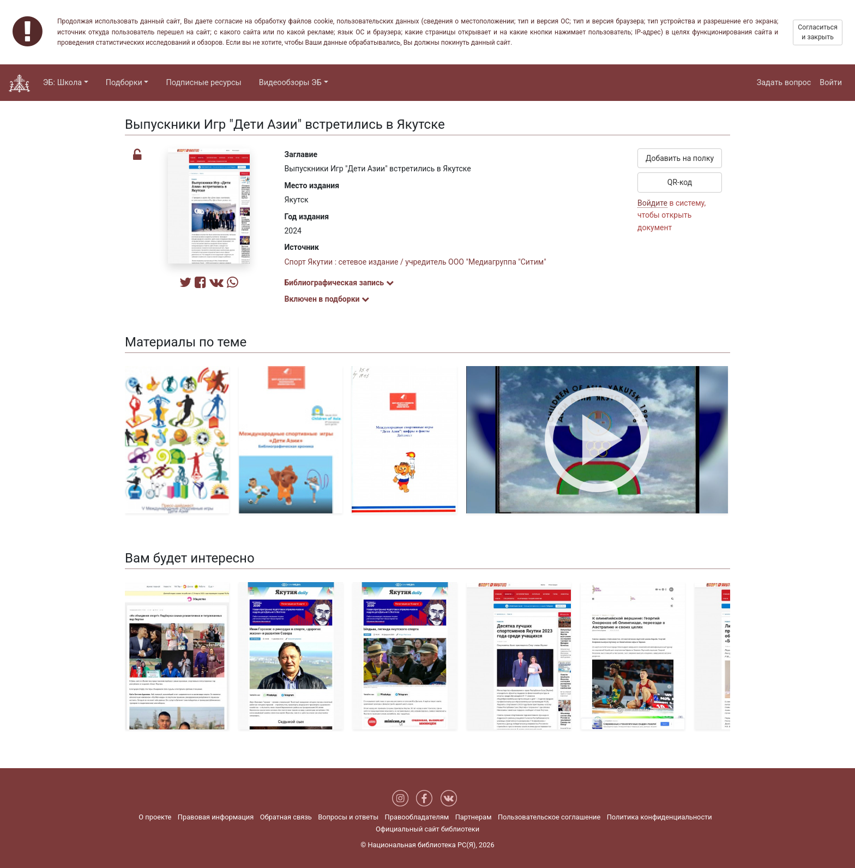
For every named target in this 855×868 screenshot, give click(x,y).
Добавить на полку (680, 158)
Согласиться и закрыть (818, 32)
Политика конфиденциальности (659, 817)
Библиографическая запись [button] (339, 282)
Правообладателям (417, 817)
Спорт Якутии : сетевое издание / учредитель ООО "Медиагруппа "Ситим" (415, 262)
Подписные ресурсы (203, 82)
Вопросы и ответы (348, 817)
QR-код (680, 182)
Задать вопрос (784, 82)
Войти (831, 82)
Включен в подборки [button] (327, 299)
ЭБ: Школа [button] (62, 82)
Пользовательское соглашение (549, 817)
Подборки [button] (124, 82)
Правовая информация (216, 817)
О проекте (155, 817)
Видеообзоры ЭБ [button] (290, 82)
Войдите (652, 203)
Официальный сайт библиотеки (427, 829)
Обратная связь (286, 817)
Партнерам (473, 817)
